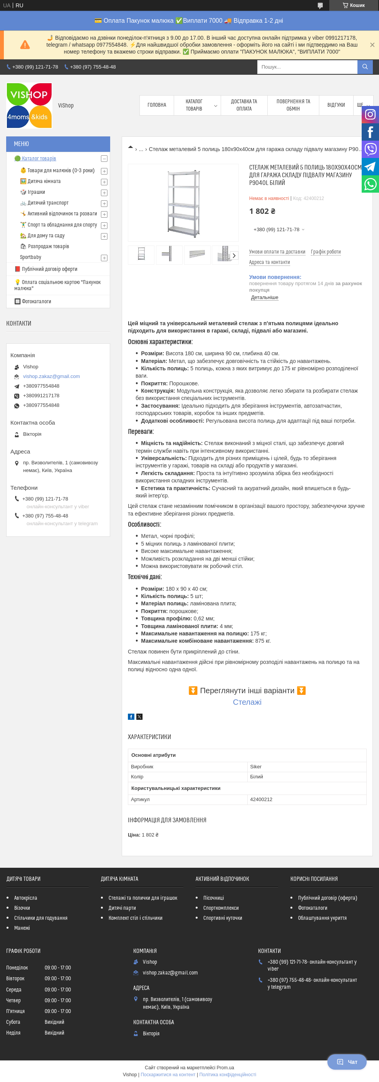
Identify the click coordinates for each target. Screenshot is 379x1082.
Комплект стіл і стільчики (135, 918)
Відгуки (336, 105)
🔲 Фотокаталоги (32, 302)
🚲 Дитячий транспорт (44, 203)
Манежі (22, 928)
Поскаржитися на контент (168, 1074)
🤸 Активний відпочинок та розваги (58, 214)
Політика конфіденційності (227, 1074)
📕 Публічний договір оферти (45, 269)
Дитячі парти (122, 908)
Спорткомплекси (221, 908)
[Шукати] (365, 67)
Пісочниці (213, 898)
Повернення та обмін (293, 105)
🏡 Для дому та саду (42, 236)
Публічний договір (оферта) (327, 898)
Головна (157, 105)
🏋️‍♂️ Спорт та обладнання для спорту (58, 225)
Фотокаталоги (312, 908)
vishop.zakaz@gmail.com (51, 376)
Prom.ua (225, 1067)
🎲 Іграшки (32, 192)
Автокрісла (25, 898)
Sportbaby (30, 257)
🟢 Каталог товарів (35, 159)
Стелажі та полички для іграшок (143, 898)
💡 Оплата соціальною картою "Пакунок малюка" (57, 285)
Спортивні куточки (222, 918)
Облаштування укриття (322, 918)
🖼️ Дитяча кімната (40, 181)
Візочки (22, 908)
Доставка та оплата (244, 105)
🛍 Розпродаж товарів (44, 247)
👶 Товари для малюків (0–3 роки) (57, 171)
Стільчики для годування (40, 918)
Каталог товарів (194, 105)
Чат (347, 1061)
